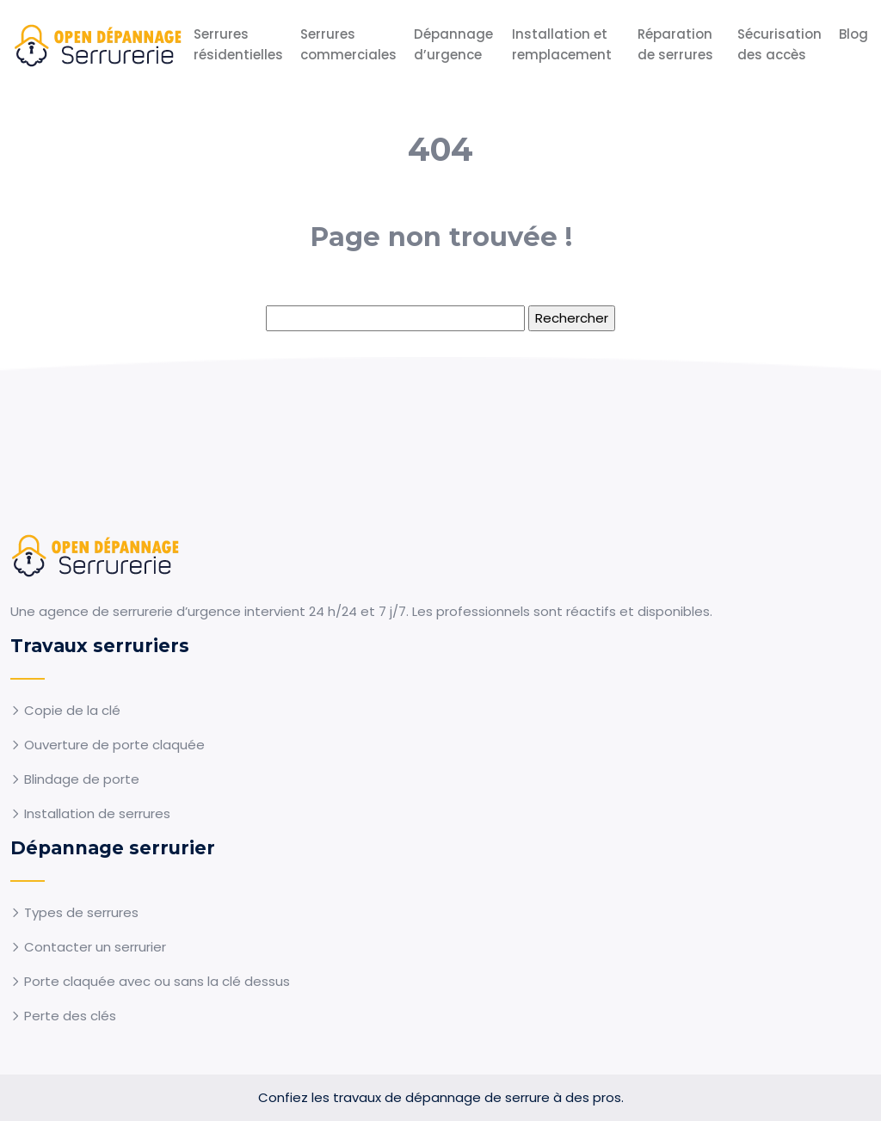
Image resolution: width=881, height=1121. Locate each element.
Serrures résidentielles (238, 44)
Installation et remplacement (562, 44)
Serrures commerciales (348, 44)
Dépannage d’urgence (453, 44)
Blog (853, 34)
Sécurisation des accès (779, 44)
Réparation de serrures (675, 44)
